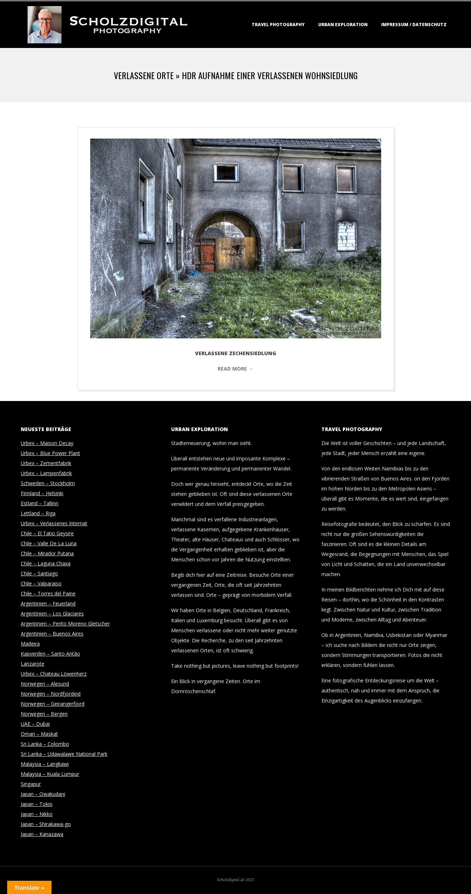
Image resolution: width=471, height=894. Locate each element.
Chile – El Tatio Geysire (47, 533)
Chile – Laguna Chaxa (46, 563)
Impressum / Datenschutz (414, 24)
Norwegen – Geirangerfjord (52, 703)
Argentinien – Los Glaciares (52, 613)
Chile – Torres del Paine (48, 593)
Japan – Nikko (37, 814)
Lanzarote (32, 663)
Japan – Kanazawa (42, 834)
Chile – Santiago (39, 573)
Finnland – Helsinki (42, 493)
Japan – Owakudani (43, 794)
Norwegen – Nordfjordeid (51, 693)
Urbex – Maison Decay (47, 443)
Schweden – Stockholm (48, 483)
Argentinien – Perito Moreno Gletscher (65, 623)
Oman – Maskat (39, 733)
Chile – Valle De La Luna (49, 543)
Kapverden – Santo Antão (50, 653)
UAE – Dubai (35, 723)
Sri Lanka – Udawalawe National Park (64, 753)
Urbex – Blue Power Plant (50, 453)
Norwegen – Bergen (44, 713)
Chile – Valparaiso (41, 583)
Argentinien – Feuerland (48, 603)
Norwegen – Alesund (45, 683)
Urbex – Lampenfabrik (46, 473)
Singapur (31, 784)
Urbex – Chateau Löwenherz (54, 673)
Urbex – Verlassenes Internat (54, 523)
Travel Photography (278, 24)
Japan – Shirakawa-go (46, 824)
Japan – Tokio (37, 804)
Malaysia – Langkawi (45, 763)
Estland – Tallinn (39, 503)
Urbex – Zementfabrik (46, 463)
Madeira (30, 643)
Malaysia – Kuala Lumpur (50, 773)
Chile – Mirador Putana (47, 553)
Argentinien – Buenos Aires (52, 633)
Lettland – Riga (38, 513)
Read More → (235, 368)
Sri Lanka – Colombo (45, 743)
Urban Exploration (343, 24)
